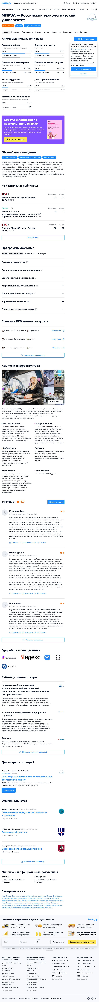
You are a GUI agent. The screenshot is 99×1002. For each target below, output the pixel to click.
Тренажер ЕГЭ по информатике (8, 983)
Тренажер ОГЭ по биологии (37, 979)
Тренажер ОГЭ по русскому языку (36, 964)
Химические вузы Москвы (42, 896)
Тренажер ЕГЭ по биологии (11, 979)
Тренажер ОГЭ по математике (33, 969)
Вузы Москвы (6, 896)
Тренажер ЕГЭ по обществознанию (8, 975)
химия (31, 348)
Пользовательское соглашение (50, 998)
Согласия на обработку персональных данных (59, 948)
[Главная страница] (6, 3)
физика (31, 339)
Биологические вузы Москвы (22, 896)
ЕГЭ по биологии (58, 970)
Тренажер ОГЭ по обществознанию (33, 975)
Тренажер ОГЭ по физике (36, 988)
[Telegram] (92, 998)
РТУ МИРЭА (6, 774)
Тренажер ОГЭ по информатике (33, 983)
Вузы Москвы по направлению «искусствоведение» (29, 908)
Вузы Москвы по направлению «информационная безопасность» (41, 901)
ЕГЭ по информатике (59, 973)
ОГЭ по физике (82, 976)
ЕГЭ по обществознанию (61, 967)
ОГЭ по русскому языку (85, 961)
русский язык (21, 331)
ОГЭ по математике (84, 964)
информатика (34, 331)
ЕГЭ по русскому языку (60, 961)
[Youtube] (96, 998)
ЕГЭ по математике (58, 964)
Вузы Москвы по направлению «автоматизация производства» (24, 903)
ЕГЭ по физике (57, 976)
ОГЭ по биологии (83, 970)
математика (8, 331)
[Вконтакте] (88, 998)
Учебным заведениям (9, 998)
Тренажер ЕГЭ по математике (8, 969)
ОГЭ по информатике (84, 973)
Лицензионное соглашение (28, 998)
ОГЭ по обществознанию (86, 967)
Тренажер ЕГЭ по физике (10, 988)
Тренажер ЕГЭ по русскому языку (11, 964)
